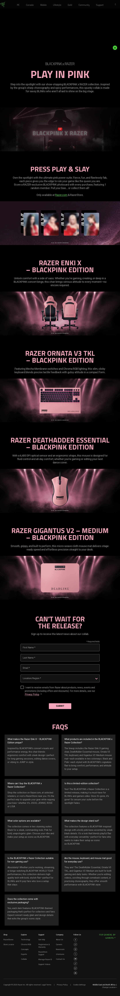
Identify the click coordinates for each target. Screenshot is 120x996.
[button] (116, 4)
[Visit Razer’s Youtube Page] (75, 959)
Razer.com (61, 194)
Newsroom (60, 949)
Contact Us (60, 959)
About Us (59, 940)
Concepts (25, 949)
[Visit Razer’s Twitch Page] (75, 968)
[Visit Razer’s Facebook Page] (75, 940)
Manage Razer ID (45, 959)
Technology (25, 940)
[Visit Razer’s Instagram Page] (75, 945)
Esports (24, 954)
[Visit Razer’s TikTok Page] (75, 963)
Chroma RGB (26, 945)
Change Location (109, 987)
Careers (59, 945)
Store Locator (8, 945)
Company (59, 935)
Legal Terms (46, 985)
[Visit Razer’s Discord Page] (75, 973)
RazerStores (8, 940)
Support (41, 935)
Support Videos (44, 964)
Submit (60, 706)
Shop (5, 935)
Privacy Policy (32, 694)
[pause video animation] (116, 47)
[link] (2, 4)
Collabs (24, 959)
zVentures (60, 954)
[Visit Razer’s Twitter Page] (75, 954)
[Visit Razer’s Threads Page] (75, 949)
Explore (24, 935)
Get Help (41, 940)
